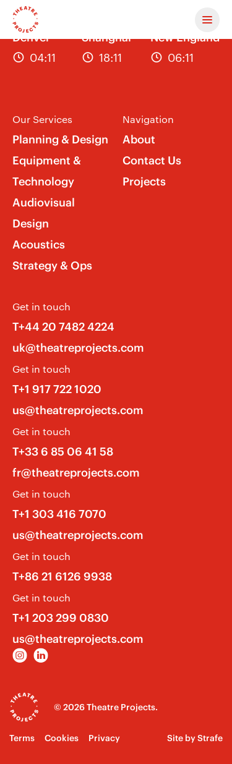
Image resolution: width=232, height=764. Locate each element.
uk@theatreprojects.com (78, 348)
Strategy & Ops (52, 265)
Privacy (104, 738)
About (138, 139)
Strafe (210, 738)
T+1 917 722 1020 (56, 389)
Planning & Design (60, 139)
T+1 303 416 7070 (59, 514)
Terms (22, 738)
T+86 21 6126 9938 (62, 576)
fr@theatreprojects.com (76, 472)
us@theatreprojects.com (78, 410)
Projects (144, 181)
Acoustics (38, 244)
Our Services (42, 118)
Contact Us (151, 160)
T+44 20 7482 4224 (63, 327)
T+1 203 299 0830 (60, 618)
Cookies (62, 738)
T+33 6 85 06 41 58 (62, 451)
